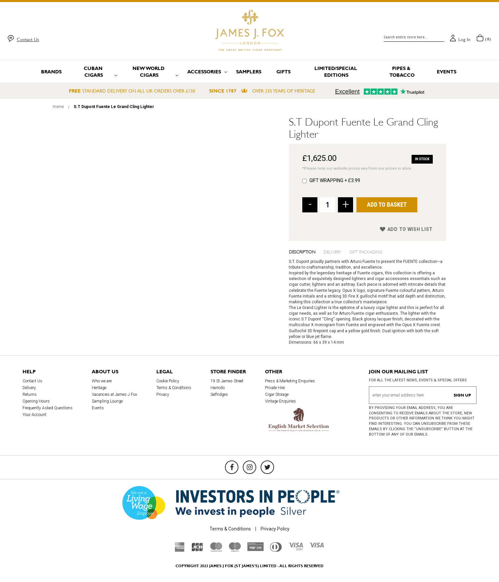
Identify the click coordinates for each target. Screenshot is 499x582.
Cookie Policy (167, 381)
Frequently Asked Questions (48, 408)
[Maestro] (235, 550)
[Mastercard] (216, 550)
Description (302, 251)
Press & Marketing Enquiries (290, 381)
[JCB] (197, 550)
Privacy (162, 394)
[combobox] (414, 37)
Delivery (332, 251)
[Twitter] (267, 467)
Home (58, 106)
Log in (464, 39)
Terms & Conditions (173, 387)
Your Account (34, 414)
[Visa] (316, 546)
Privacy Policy (275, 529)
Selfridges (219, 394)
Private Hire (275, 387)
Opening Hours (36, 401)
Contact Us (28, 39)
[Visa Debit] (295, 548)
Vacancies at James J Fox (114, 394)
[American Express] (180, 550)
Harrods (217, 387)
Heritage (99, 387)
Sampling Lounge (107, 401)
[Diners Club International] (276, 550)
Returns (30, 394)
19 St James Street (226, 381)
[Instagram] (249, 467)
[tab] (306, 251)
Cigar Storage (277, 394)
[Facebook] (231, 467)
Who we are (102, 381)
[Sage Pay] (255, 549)
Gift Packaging (365, 251)
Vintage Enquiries (280, 401)
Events (98, 408)
